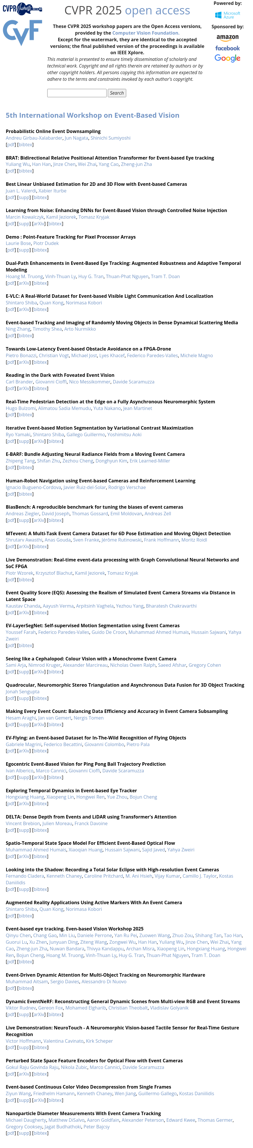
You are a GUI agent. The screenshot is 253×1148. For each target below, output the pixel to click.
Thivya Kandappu (105, 948)
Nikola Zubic (74, 1067)
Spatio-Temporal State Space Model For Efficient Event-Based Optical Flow (90, 843)
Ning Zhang (18, 329)
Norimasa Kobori (84, 302)
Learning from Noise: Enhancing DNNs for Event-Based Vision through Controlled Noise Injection (116, 210)
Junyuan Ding (63, 942)
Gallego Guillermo (86, 434)
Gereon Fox (50, 1008)
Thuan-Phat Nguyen (127, 276)
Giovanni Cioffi (51, 382)
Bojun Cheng (143, 797)
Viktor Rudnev (21, 1008)
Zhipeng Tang (20, 461)
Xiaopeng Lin (60, 797)
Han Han (41, 164)
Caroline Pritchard (103, 876)
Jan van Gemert (54, 718)
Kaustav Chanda (23, 606)
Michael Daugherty (26, 1120)
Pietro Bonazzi (21, 355)
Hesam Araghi (21, 718)
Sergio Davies (64, 981)
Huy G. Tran (91, 276)
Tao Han (233, 935)
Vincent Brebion (23, 823)
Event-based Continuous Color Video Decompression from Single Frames (88, 1087)
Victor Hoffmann (23, 1041)
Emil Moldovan (126, 513)
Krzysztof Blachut (54, 573)
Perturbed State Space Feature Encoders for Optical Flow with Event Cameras (94, 1060)
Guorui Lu (16, 942)
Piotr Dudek (46, 243)
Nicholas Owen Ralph (133, 665)
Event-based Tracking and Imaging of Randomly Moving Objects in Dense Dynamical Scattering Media (122, 322)
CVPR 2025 (93, 10)
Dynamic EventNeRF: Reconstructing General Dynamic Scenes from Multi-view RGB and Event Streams (123, 1001)
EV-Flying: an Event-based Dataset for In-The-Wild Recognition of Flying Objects (96, 738)
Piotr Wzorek (19, 573)
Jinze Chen (64, 164)
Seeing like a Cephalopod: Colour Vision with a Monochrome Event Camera (91, 659)
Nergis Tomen (89, 718)
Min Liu (67, 935)
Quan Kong (51, 302)
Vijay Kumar (167, 876)
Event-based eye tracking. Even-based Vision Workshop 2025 (75, 929)
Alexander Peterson (143, 1120)
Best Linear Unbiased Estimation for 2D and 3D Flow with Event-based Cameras (96, 184)
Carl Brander (19, 382)
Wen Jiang (125, 1093)
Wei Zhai (87, 164)
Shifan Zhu (48, 461)
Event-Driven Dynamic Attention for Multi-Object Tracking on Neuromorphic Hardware (105, 975)
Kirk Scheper (99, 1041)
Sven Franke (86, 540)
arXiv (38, 223)
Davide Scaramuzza (133, 382)
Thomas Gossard (90, 513)
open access (157, 10)
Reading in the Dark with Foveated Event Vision (60, 375)
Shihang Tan (208, 935)
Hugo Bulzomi (21, 408)
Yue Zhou (117, 797)
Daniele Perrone (94, 935)
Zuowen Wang (154, 935)
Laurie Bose (18, 243)
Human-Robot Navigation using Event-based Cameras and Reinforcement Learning (100, 480)
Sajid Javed (153, 850)
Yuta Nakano (107, 408)
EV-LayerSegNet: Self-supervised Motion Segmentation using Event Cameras (93, 625)
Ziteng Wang (93, 942)
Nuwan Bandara (67, 948)
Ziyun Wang (18, 1093)
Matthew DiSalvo (66, 1120)
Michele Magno (196, 355)
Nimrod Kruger (45, 665)
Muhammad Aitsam (27, 981)
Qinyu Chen (18, 935)
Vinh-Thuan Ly (60, 276)
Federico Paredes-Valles (152, 355)
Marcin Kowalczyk (25, 217)
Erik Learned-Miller (150, 461)
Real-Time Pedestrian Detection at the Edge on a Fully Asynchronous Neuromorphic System (110, 401)
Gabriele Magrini (23, 744)
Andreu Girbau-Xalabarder (34, 138)
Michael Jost (84, 355)
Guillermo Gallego (157, 1093)
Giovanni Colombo (104, 744)
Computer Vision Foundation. (146, 33)
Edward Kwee (180, 1120)
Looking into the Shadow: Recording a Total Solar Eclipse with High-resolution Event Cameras (112, 869)
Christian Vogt (54, 355)
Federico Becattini (63, 744)
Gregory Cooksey (24, 1126)
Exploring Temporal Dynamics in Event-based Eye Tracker (71, 790)
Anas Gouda (58, 540)
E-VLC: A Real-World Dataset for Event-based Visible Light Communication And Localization (109, 296)
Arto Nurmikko (80, 329)
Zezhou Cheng (78, 461)
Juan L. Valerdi (21, 191)
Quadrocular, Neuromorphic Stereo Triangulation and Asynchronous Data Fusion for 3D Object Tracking (125, 685)
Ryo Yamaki (18, 434)
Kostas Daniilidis (196, 1093)
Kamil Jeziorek (61, 217)
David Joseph (56, 513)
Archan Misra (140, 948)
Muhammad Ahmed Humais (159, 632)
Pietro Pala (138, 744)
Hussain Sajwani (208, 632)
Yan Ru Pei (125, 935)
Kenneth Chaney (64, 876)
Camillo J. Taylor (200, 876)
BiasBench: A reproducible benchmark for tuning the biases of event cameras (94, 507)
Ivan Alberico (19, 770)
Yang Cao (109, 164)
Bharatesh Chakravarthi (171, 606)
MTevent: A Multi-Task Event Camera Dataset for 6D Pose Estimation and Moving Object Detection (118, 533)
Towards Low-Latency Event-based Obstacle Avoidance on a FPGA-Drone (88, 349)
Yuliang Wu (18, 164)
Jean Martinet (137, 408)
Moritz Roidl (194, 540)
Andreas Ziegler (22, 513)
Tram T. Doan (165, 276)
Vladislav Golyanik (169, 1008)
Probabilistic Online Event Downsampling (53, 131)
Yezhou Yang (130, 606)
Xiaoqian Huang (85, 850)
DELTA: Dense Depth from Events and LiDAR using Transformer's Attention (91, 817)
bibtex (25, 144)
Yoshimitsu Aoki (124, 434)
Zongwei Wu (122, 942)
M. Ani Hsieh (138, 876)
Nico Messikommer (89, 382)
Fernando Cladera (25, 876)
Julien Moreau (57, 823)
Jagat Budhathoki (63, 1126)
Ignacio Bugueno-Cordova (33, 487)
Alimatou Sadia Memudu (64, 408)
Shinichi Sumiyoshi (110, 138)
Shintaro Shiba (21, 302)
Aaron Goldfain (103, 1120)
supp (24, 197)
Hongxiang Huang (25, 797)
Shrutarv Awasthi (24, 540)
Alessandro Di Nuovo (104, 981)
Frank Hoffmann (161, 540)
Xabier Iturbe (53, 191)
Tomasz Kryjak (94, 217)
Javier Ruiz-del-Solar (84, 487)
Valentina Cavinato (64, 1041)
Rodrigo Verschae (127, 487)
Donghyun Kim (111, 461)
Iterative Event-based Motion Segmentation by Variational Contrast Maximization (99, 428)
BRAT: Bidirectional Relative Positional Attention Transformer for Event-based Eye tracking (110, 158)
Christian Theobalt (128, 1008)
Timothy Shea (47, 329)
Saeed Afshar (172, 665)
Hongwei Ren (90, 797)
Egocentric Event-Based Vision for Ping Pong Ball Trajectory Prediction (86, 764)
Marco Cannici (51, 770)
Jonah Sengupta (22, 691)
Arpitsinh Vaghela (95, 606)
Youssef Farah (21, 632)
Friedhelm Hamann (53, 1093)
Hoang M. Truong (24, 276)
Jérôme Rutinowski (122, 540)
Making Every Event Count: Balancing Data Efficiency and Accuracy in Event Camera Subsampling (117, 711)
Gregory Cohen (205, 665)
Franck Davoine (91, 823)
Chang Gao (45, 935)
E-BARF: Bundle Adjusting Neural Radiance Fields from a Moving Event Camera (95, 454)
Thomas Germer (215, 1120)
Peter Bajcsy (97, 1126)
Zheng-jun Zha (136, 164)
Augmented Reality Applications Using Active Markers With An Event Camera (94, 902)
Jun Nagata (76, 138)
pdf (10, 144)
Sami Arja (16, 665)
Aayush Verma (58, 606)
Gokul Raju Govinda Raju (32, 1067)
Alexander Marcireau (85, 665)
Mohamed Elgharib (85, 1008)
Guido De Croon (109, 632)
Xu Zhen (38, 942)
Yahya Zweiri (181, 850)
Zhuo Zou (182, 935)
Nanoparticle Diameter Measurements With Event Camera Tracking (83, 1113)
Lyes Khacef (112, 355)
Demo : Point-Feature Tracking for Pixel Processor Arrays (71, 237)
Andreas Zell (158, 513)
